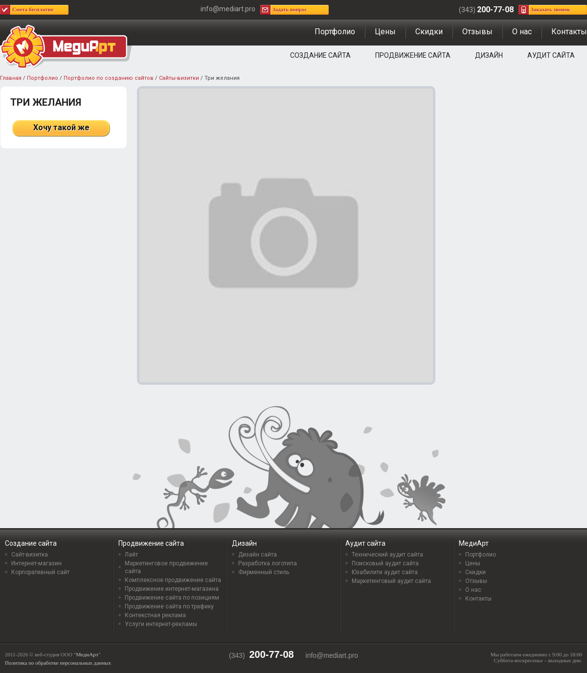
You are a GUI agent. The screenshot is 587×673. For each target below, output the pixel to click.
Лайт (131, 554)
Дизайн (489, 55)
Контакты (569, 31)
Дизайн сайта (257, 554)
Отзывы (477, 31)
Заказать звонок (550, 9)
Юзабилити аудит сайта (385, 572)
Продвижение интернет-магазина (172, 588)
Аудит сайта (551, 55)
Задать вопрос (289, 9)
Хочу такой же (61, 127)
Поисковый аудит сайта (385, 563)
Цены (385, 31)
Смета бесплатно (32, 9)
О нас (522, 31)
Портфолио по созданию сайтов (109, 78)
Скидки (429, 31)
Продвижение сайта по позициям (172, 597)
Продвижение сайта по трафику (169, 606)
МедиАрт (474, 543)
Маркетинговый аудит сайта (391, 581)
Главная (11, 78)
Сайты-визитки (179, 78)
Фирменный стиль (263, 572)
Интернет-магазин (36, 563)
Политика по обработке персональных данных (58, 663)
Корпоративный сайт (40, 572)
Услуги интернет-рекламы (161, 624)
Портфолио (335, 31)
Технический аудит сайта (387, 554)
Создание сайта (320, 55)
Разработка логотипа (267, 563)
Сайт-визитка (29, 554)
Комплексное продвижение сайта (173, 580)
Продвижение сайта (413, 55)
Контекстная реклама (155, 615)
